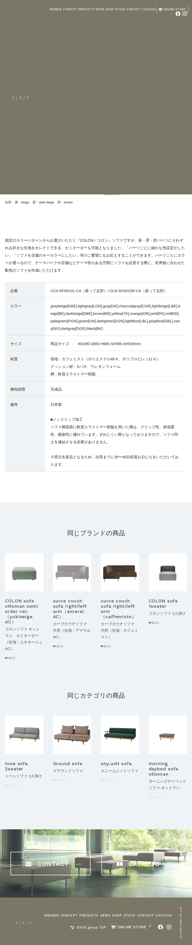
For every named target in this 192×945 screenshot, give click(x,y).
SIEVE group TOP (88, 927)
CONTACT (145, 915)
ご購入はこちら (146, 142)
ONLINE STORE (128, 927)
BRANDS (51, 915)
